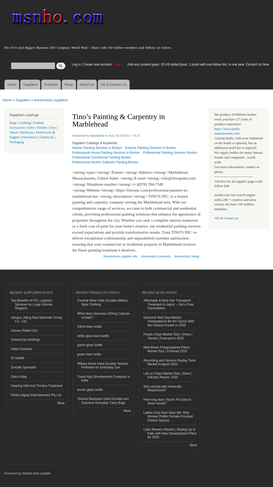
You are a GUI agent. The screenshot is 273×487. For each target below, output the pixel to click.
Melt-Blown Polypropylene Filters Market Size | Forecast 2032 (166, 349)
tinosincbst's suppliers (51, 100)
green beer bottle (89, 354)
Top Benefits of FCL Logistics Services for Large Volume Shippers (32, 304)
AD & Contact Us (114, 85)
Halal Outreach (21, 349)
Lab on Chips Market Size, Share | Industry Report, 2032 (167, 375)
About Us (87, 85)
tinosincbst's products (155, 256)
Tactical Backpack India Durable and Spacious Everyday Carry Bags (103, 400)
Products (51, 85)
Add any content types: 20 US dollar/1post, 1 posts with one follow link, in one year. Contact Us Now (198, 64)
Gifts (30, 127)
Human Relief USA (24, 330)
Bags (13, 123)
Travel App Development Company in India (103, 378)
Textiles (42, 127)
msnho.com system (36, 473)
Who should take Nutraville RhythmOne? (162, 388)
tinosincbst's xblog (186, 256)
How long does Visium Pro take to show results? (167, 401)
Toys (53, 127)
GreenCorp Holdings (25, 340)
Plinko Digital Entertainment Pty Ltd (36, 395)
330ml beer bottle (89, 326)
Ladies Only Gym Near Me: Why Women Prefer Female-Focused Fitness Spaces (168, 416)
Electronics (29, 137)
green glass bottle (90, 345)
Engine (14, 137)
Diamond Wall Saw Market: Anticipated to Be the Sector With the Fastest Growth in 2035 (168, 321)
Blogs (69, 85)
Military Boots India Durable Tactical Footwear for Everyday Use (102, 365)
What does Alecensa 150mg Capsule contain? (103, 315)
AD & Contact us (226, 218)
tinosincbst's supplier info (120, 256)
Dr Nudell (17, 358)
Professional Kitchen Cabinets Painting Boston (105, 162)
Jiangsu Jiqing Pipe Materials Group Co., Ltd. (36, 319)
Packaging (17, 142)
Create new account (98, 64)
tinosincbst (97, 135)
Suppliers (30, 85)
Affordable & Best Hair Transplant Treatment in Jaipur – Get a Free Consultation (168, 304)
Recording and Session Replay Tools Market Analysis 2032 (169, 362)
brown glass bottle (90, 390)
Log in (76, 64)
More (61, 403)
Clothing (25, 123)
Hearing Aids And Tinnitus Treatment (37, 386)
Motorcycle (44, 132)
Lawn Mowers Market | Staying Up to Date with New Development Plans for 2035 (170, 433)
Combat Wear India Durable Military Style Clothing (102, 302)
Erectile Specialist (23, 367)
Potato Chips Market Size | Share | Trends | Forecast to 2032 (167, 336)
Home (12, 85)
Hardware (27, 132)
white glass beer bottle (93, 336)
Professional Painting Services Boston (170, 153)
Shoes (14, 132)
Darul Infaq (19, 377)
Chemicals (47, 137)
